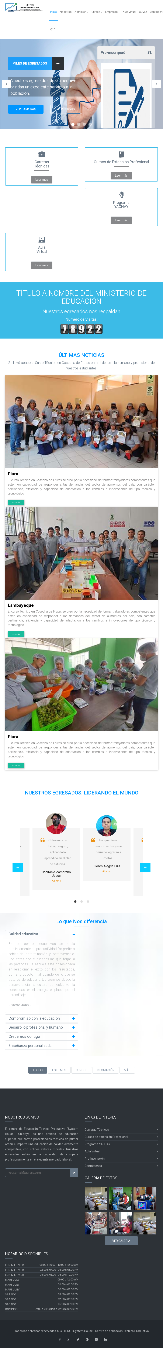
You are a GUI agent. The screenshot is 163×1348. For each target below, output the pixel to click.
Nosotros (66, 11)
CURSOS (81, 1069)
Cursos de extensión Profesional (121, 1136)
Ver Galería (121, 1239)
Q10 (52, 29)
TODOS (38, 1069)
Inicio (53, 11)
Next (156, 84)
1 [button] (75, 902)
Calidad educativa (23, 934)
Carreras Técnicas (121, 1128)
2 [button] (81, 902)
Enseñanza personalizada (30, 1045)
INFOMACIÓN (105, 1069)
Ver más (16, 503)
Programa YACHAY (121, 1143)
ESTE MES (59, 1069)
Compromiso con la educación (34, 1018)
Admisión (81, 11)
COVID (143, 11)
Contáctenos (121, 1165)
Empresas (112, 11)
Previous (6, 84)
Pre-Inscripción (121, 1157)
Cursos (96, 11)
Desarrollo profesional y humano (35, 1027)
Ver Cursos (69, 109)
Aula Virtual (121, 1150)
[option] (107, 847)
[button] (18, 867)
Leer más (41, 179)
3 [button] (88, 902)
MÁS (127, 1069)
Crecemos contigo (24, 1036)
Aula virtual (129, 11)
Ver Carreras (27, 109)
